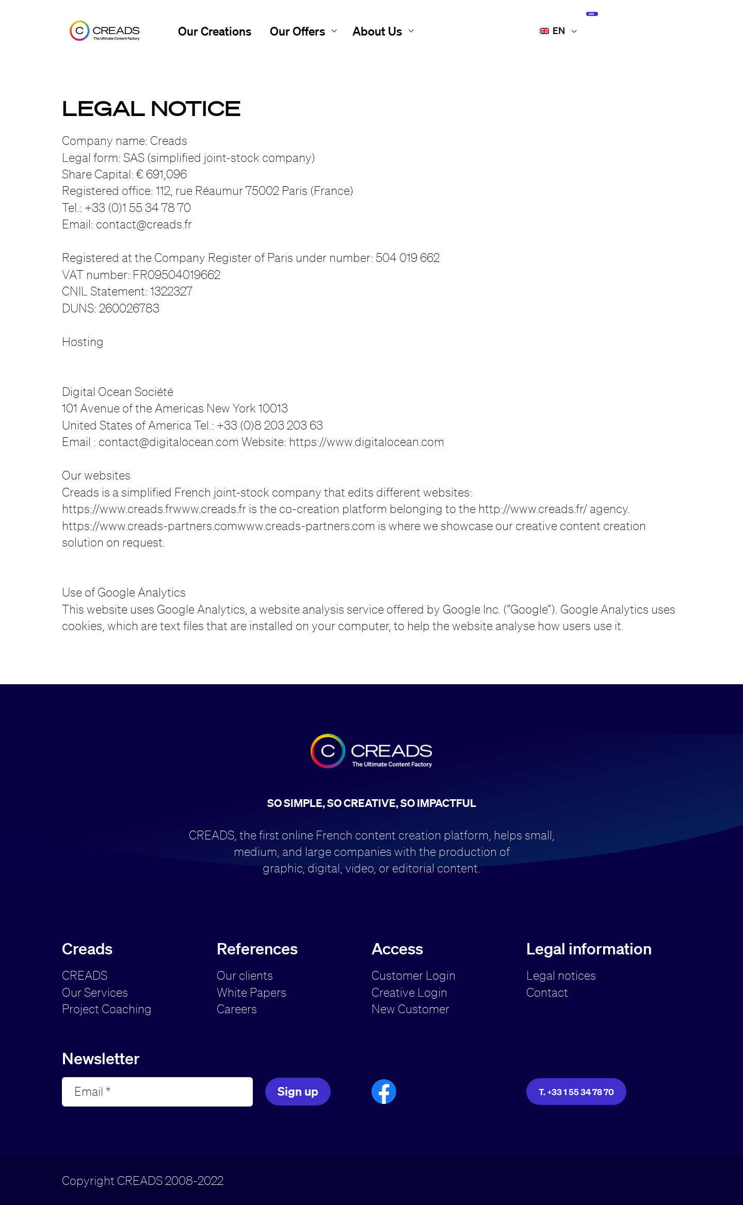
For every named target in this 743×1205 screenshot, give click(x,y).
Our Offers (297, 31)
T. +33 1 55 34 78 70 (576, 1091)
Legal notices (561, 975)
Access (627, 30)
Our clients (245, 975)
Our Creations (214, 31)
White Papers (251, 992)
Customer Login (414, 975)
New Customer (410, 1009)
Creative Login (409, 992)
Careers (237, 1009)
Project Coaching (107, 1009)
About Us (377, 31)
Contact (547, 992)
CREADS (84, 975)
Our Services (95, 992)
